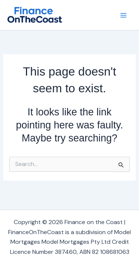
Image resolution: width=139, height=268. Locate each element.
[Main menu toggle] (123, 15)
